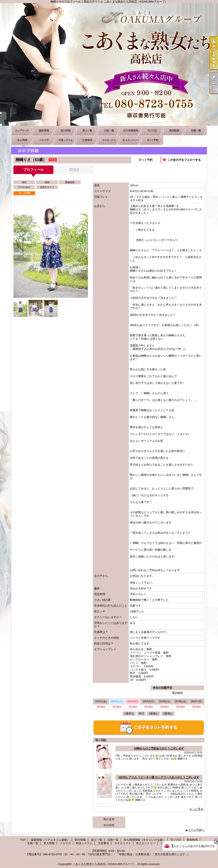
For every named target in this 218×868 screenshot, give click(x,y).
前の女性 (109, 819)
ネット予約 (152, 140)
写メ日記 (152, 130)
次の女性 (109, 825)
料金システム (65, 140)
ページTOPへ (196, 829)
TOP (22, 130)
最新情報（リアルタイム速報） (44, 130)
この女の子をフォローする (184, 159)
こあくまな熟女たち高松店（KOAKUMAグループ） (104, 864)
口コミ (74, 169)
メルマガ (44, 140)
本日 (141, 713)
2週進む (168, 713)
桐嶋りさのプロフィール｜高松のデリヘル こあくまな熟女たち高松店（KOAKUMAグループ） (109, 64)
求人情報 (22, 140)
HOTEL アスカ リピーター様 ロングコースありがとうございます (159, 777)
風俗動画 (174, 130)
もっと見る (196, 809)
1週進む (153, 713)
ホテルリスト (109, 140)
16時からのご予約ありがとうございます (159, 748)
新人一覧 (87, 130)
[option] (50, 248)
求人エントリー (131, 140)
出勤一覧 (109, 130)
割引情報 (65, 130)
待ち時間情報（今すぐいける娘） (131, 130)
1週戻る (129, 713)
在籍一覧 (196, 130)
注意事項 (87, 140)
